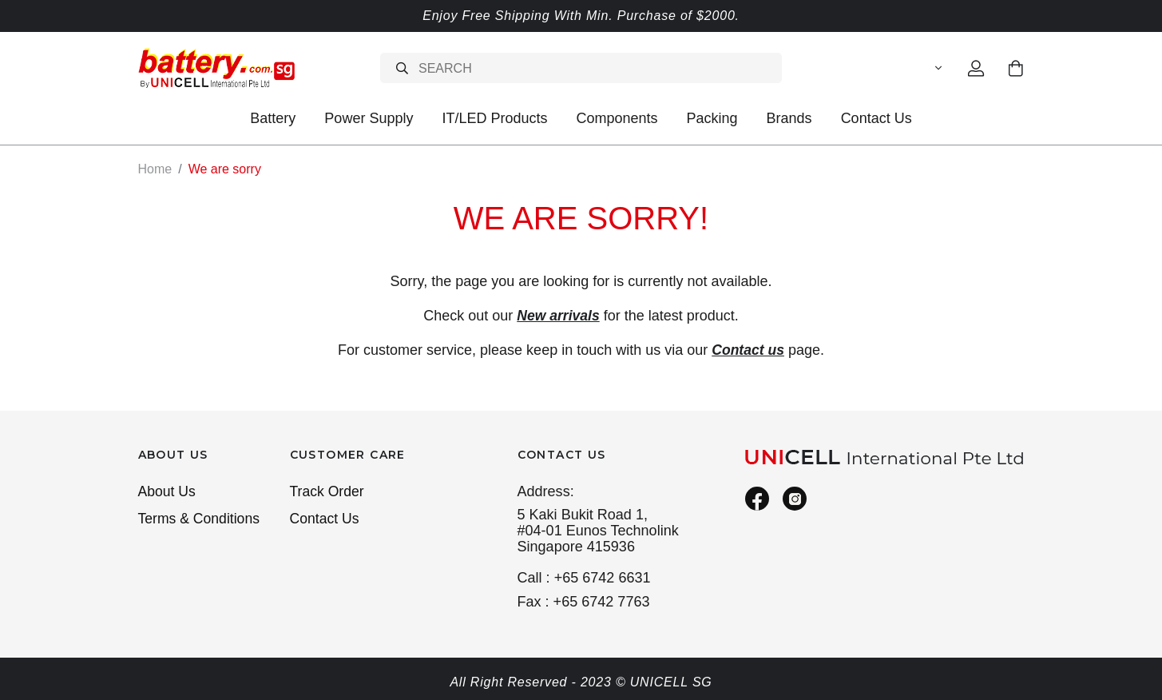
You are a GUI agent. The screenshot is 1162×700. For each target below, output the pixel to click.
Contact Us (876, 118)
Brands (789, 118)
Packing (712, 118)
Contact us (748, 349)
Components (616, 118)
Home (155, 169)
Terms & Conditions (200, 519)
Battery (272, 118)
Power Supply (368, 118)
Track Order (328, 491)
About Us (167, 491)
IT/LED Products (494, 118)
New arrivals (558, 315)
